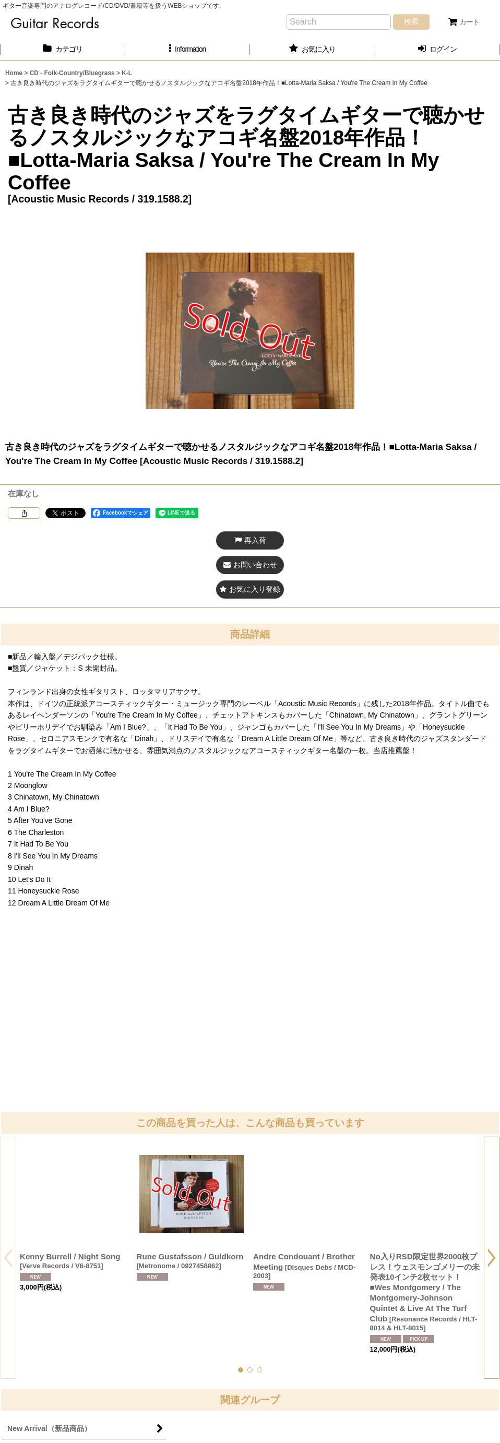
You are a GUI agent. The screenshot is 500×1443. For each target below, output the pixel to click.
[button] (188, 49)
